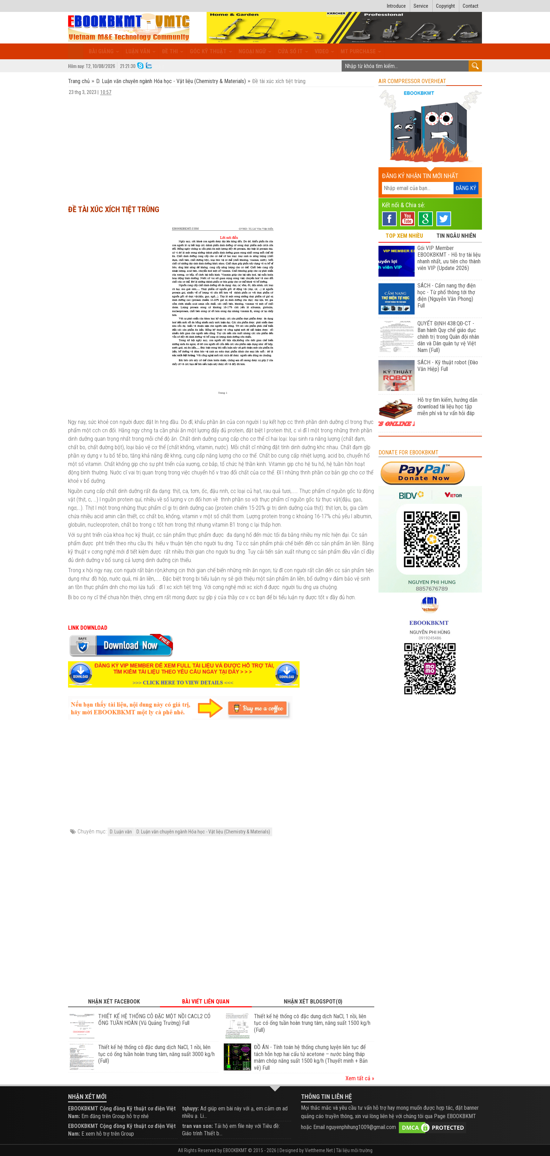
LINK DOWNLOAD (87, 627)
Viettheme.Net (319, 1150)
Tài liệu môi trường (354, 1150)
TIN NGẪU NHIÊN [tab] (456, 235)
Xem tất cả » (360, 1078)
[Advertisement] (221, 147)
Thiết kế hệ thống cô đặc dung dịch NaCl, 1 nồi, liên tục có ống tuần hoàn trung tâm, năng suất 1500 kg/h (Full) (312, 1023)
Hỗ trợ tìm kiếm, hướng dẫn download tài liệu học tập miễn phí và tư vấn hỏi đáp (447, 407)
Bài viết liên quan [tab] (205, 1001)
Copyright (445, 6)
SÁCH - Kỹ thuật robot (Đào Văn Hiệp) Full (447, 365)
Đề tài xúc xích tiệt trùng (113, 209)
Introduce (396, 6)
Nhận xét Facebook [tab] (114, 1001)
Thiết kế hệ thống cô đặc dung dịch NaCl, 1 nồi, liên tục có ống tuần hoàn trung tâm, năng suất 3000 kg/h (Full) (156, 1054)
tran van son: (197, 1126)
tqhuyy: (190, 1108)
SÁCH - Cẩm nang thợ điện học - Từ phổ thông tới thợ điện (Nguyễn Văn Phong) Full (446, 295)
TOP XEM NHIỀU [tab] (404, 235)
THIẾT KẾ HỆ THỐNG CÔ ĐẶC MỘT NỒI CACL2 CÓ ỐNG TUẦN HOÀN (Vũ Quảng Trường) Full (154, 1020)
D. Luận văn (121, 831)
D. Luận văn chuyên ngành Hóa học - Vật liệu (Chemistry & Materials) (171, 81)
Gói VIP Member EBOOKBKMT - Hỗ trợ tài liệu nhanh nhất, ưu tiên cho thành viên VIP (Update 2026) (449, 258)
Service (421, 6)
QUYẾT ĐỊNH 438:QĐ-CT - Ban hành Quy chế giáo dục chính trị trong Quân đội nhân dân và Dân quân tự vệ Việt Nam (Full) (448, 336)
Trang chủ (79, 81)
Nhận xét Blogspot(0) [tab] (313, 1001)
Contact (470, 6)
